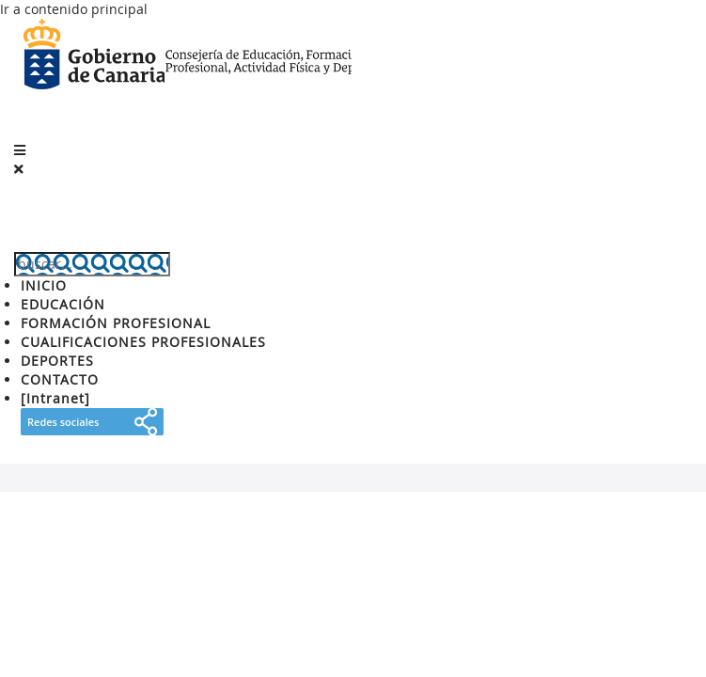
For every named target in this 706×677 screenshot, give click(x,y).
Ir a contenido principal (74, 9)
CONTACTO (60, 379)
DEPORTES (57, 361)
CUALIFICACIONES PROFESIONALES (143, 342)
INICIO (44, 285)
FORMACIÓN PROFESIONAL (116, 323)
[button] (19, 150)
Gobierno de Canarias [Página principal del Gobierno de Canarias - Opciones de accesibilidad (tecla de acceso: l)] (94, 56)
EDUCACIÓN (63, 304)
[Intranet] (55, 398)
